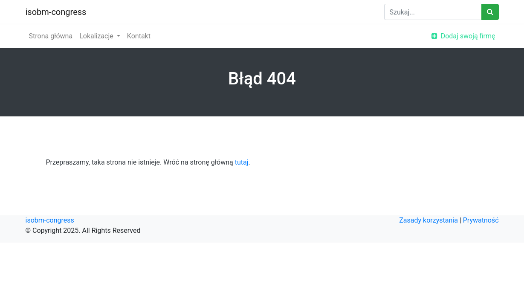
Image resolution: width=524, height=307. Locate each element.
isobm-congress (56, 12)
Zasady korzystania (428, 220)
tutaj (242, 162)
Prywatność (481, 220)
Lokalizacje (97, 36)
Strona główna (51, 36)
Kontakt (139, 36)
